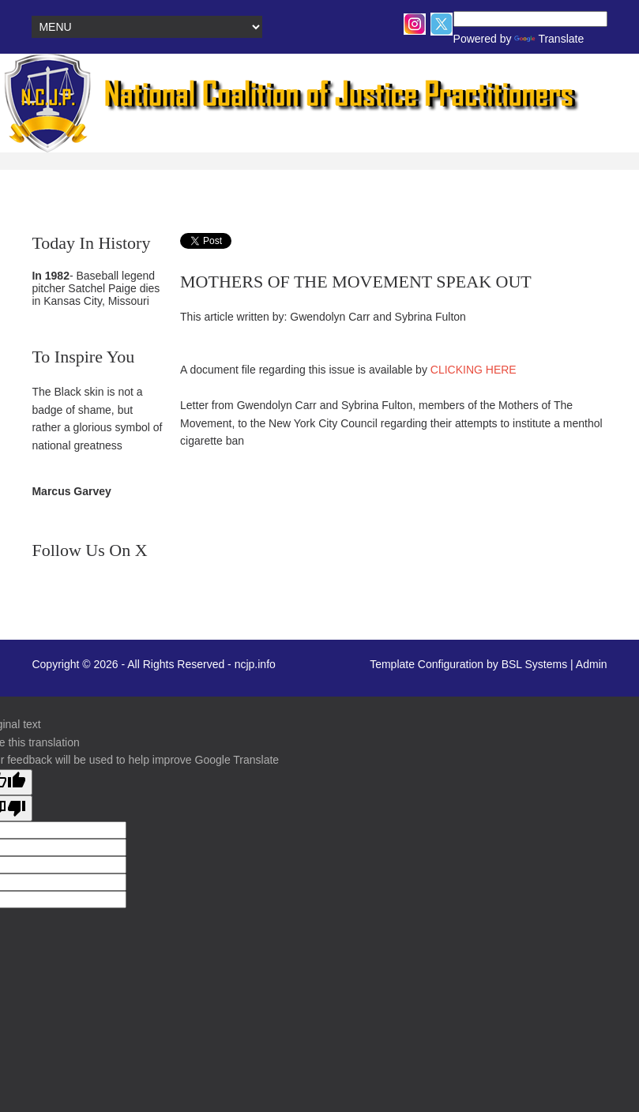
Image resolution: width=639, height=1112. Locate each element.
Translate (526, 38)
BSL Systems (535, 664)
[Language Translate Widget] (530, 19)
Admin (591, 664)
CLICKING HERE (473, 369)
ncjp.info (255, 664)
